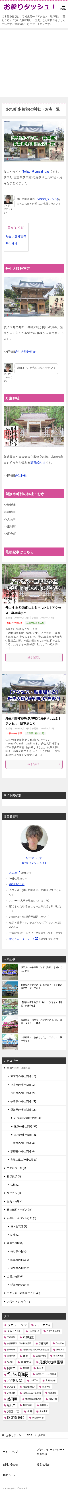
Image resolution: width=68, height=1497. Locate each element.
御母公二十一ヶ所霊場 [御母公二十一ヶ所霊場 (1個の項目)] (46, 1374)
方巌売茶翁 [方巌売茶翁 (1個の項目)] (51, 1380)
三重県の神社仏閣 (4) (23, 1143)
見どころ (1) (14, 1193)
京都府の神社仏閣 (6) (23, 1151)
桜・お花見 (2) (19, 1226)
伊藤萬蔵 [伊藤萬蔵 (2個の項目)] (43, 1343)
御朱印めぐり (16, 884)
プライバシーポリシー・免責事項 (51, 1451)
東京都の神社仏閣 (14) (23, 1076)
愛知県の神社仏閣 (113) (24, 1109)
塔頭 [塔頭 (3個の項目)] (25, 1355)
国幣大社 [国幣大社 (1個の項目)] (60, 1349)
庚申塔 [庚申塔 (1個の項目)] (26, 1368)
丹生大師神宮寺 (16, 236)
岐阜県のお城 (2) (20, 1259)
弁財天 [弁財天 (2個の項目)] (40, 1368)
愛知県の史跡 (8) (20, 1284)
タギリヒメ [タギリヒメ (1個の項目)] (34, 1331)
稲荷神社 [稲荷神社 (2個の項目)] (27, 1405)
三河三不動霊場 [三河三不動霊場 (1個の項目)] (54, 1331)
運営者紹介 (43, 1464)
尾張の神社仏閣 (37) (25, 1126)
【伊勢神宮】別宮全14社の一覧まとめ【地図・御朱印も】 (41, 1004)
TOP (19, 1435)
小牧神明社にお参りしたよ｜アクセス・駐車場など (41, 1039)
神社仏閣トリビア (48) (19, 1209)
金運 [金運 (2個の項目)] (29, 1411)
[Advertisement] (34, 63)
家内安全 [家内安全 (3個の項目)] (26, 1362)
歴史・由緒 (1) (15, 1201)
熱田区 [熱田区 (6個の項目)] (12, 1399)
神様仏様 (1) (14, 1176)
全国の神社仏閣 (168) (19, 1067)
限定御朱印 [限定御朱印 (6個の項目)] (15, 1418)
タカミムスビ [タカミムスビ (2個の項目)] (14, 1331)
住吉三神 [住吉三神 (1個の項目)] (60, 1343)
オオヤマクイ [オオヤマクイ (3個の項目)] (42, 1325)
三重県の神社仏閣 (35, 623)
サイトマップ (10, 1451)
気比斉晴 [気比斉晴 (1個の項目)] (46, 1387)
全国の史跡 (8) (15, 1276)
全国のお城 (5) (15, 1243)
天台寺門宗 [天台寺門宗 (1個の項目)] (41, 1356)
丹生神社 (12, 243)
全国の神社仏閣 (14, 623)
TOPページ (9, 1475)
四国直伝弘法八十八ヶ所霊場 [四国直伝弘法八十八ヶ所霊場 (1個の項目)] (36, 1349)
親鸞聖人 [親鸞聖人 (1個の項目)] (44, 1405)
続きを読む (44, 657)
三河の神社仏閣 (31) (25, 1134)
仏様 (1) (15, 1184)
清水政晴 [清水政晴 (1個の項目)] (52, 1393)
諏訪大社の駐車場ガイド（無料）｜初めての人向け (41, 969)
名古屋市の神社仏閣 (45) (28, 1117)
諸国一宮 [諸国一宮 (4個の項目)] (13, 1411)
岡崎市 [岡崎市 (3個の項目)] (11, 1368)
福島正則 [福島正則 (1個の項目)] (53, 1399)
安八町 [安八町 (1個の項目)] (10, 1362)
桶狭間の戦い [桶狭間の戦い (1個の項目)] (29, 1387)
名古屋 (13, 872)
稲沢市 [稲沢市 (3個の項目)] (11, 1405)
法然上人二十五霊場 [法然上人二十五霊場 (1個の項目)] (32, 1393)
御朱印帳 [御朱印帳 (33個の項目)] (17, 1374)
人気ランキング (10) (18, 1301)
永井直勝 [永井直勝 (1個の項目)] (11, 1393)
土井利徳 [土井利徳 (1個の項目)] (11, 1356)
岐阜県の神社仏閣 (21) (23, 1101)
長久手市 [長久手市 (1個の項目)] (44, 1411)
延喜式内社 (37, 462)
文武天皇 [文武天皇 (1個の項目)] (34, 1380)
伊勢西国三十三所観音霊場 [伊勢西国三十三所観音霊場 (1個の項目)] (19, 1343)
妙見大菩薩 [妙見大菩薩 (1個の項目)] (58, 1356)
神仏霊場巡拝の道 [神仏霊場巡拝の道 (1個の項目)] (33, 1399)
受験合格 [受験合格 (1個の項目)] (11, 1349)
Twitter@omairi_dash (36, 171)
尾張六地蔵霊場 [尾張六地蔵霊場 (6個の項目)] (51, 1362)
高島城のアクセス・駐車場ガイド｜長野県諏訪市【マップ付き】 (41, 986)
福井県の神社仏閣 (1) (23, 1084)
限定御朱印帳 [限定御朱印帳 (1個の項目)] (38, 1417)
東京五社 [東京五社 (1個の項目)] (11, 1387)
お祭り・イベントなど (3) (21, 1218)
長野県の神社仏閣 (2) (23, 1093)
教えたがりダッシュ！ (22, 939)
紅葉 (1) (15, 1234)
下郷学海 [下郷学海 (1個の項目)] (11, 1337)
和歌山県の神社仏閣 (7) (24, 1159)
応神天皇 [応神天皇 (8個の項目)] (14, 1380)
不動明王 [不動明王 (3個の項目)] (28, 1337)
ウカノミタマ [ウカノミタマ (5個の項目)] (17, 1325)
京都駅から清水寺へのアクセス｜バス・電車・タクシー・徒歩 (41, 1021)
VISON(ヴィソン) (48, 199)
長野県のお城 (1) (20, 1251)
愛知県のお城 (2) (20, 1268)
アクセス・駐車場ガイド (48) (23, 1293)
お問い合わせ (10, 1464)
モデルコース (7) (16, 1168)
